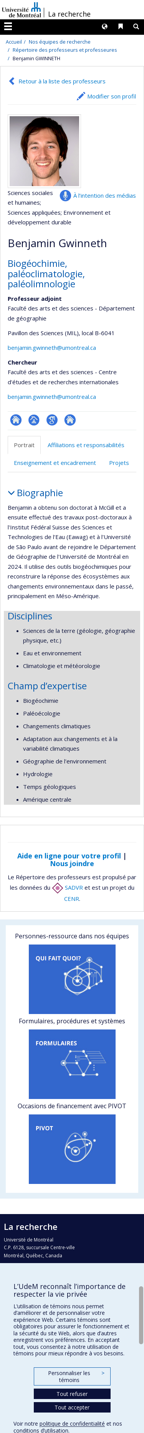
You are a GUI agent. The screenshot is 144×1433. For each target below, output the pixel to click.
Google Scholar (52, 420)
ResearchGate (16, 420)
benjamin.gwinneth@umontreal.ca (52, 347)
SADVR (67, 887)
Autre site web (70, 420)
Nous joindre (72, 863)
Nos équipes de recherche (60, 41)
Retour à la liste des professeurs (62, 81)
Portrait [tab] (24, 445)
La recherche (69, 13)
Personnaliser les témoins (76, 1376)
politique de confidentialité (72, 1423)
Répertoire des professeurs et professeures (65, 49)
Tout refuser (72, 1393)
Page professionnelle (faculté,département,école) (34, 420)
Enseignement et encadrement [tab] (55, 462)
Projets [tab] (119, 462)
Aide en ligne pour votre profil (69, 855)
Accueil (14, 41)
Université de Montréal (21, 9)
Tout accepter (72, 1407)
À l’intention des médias (104, 195)
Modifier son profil (111, 96)
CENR (71, 898)
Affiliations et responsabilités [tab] (86, 445)
